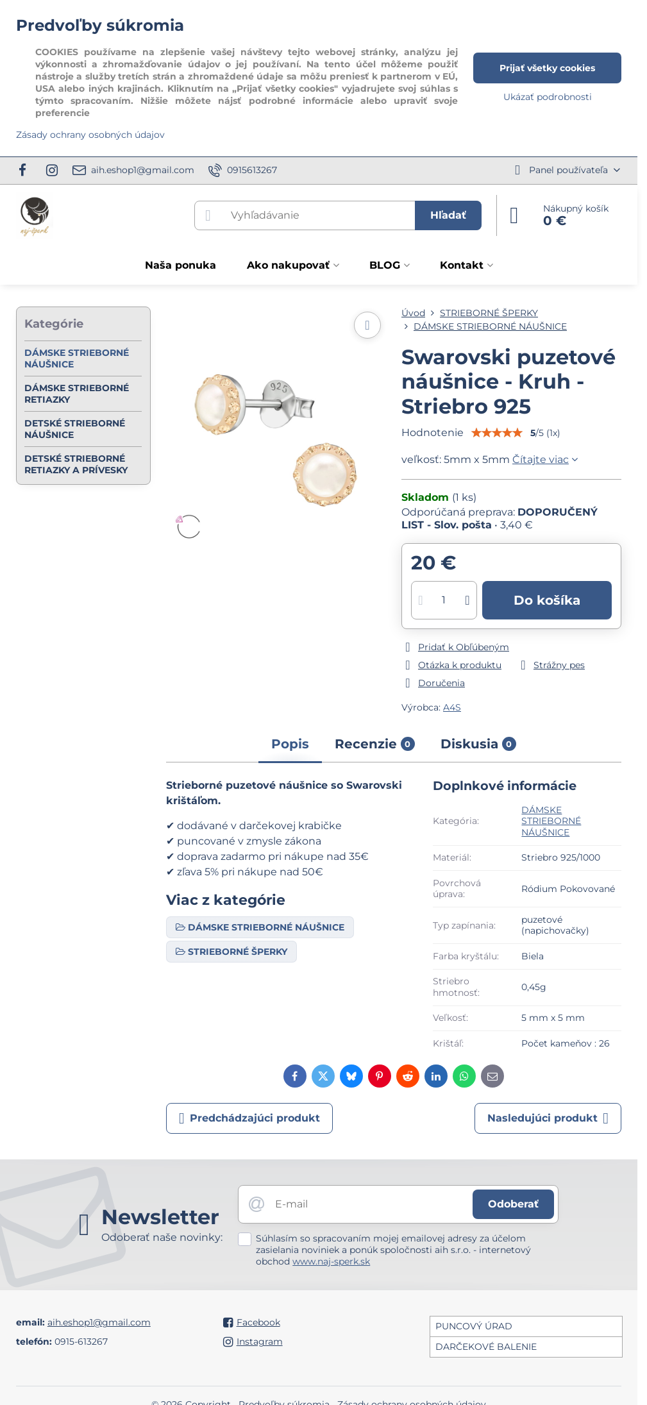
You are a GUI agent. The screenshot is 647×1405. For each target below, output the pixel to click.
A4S (452, 707)
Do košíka (547, 600)
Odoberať (513, 1204)
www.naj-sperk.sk (331, 1261)
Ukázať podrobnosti (547, 97)
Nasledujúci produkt (548, 1118)
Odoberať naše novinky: (162, 1237)
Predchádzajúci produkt (249, 1118)
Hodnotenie (432, 432)
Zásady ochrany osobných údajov (90, 134)
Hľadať (448, 215)
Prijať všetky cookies (547, 68)
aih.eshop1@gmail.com (99, 1322)
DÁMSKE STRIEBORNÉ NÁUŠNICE (551, 821)
